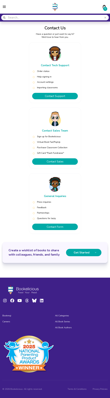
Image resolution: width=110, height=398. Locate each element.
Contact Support (55, 96)
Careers (6, 321)
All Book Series (62, 321)
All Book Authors (63, 327)
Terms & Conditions (77, 389)
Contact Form (55, 227)
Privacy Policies (100, 389)
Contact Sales (55, 161)
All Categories (62, 315)
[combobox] (55, 17)
